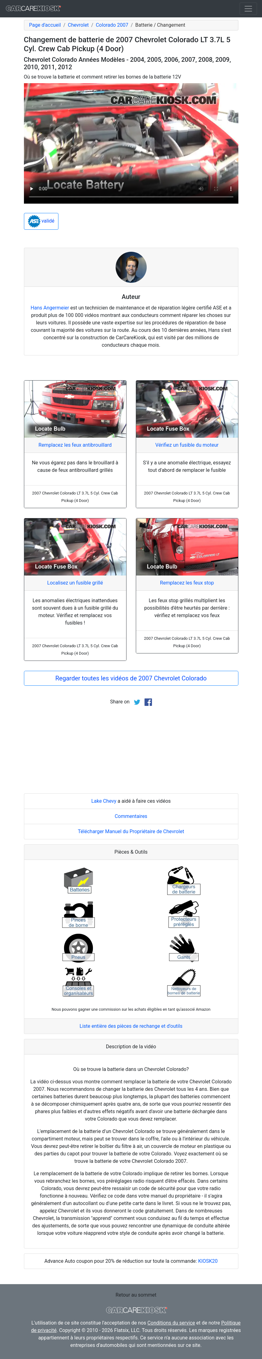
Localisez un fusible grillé (75, 583)
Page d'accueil (45, 25)
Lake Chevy (104, 801)
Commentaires (131, 816)
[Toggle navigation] (248, 8)
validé (41, 221)
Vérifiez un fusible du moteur (186, 445)
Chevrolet (78, 25)
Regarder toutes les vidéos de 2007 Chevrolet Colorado (131, 678)
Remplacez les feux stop (187, 583)
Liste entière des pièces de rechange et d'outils (131, 1026)
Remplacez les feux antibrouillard (75, 445)
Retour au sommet (136, 1295)
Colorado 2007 (112, 25)
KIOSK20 (208, 1261)
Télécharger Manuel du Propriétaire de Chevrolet (131, 831)
